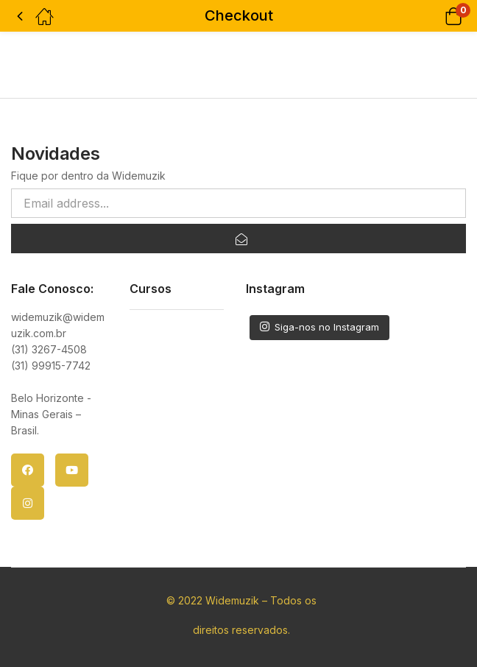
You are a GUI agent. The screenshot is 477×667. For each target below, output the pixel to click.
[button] (434, 16)
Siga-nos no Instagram (319, 327)
